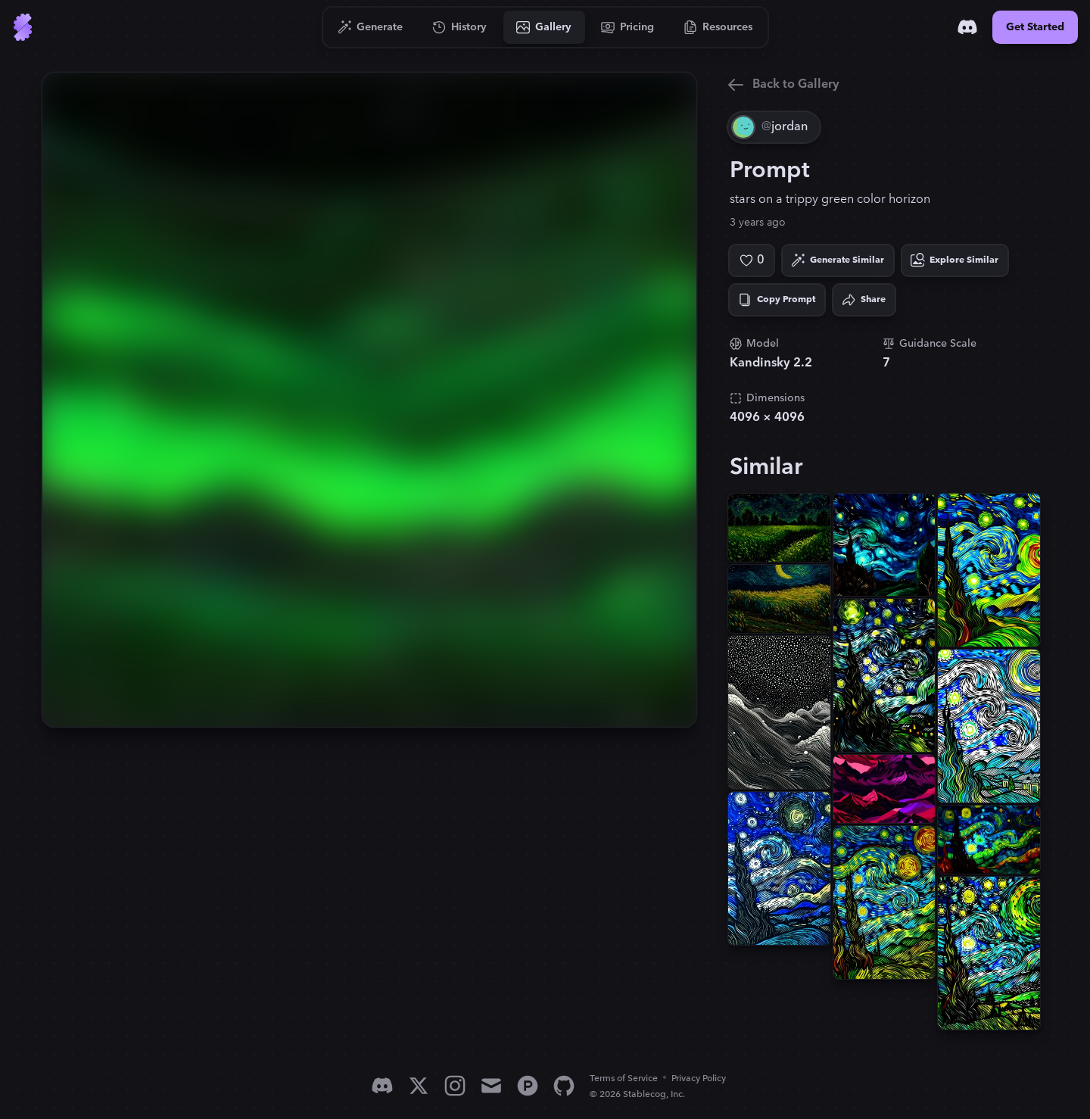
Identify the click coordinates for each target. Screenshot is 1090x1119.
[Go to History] (460, 27)
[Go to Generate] (370, 27)
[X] (418, 1086)
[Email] (491, 1086)
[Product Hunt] (527, 1086)
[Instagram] (455, 1086)
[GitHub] (564, 1086)
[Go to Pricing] (628, 27)
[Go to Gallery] (544, 27)
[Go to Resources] (718, 27)
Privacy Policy (698, 1078)
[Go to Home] (22, 27)
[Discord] (967, 27)
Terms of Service (624, 1078)
